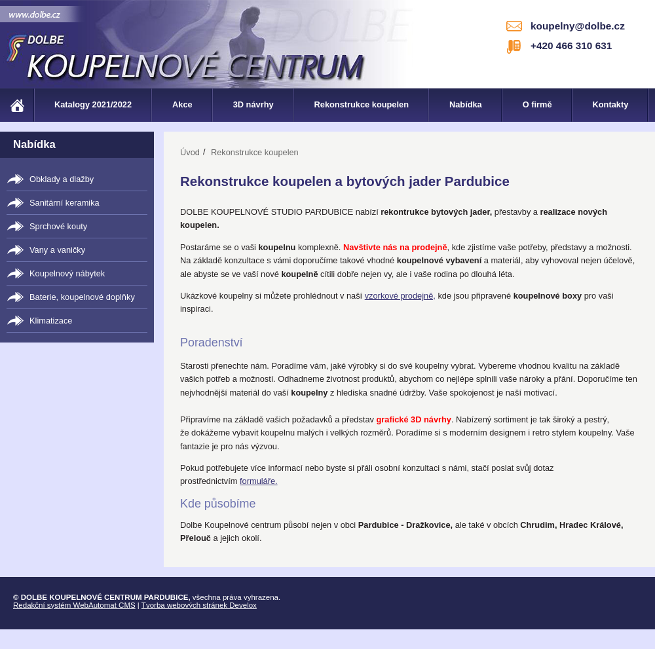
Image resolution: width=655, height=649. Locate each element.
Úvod (190, 152)
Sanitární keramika (64, 203)
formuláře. (259, 481)
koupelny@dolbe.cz (578, 25)
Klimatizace (50, 320)
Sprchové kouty (58, 226)
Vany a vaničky (57, 250)
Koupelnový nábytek (67, 273)
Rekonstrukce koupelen (255, 152)
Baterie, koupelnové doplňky (82, 297)
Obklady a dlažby (61, 179)
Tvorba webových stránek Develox (199, 605)
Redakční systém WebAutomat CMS (74, 605)
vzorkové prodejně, (400, 296)
